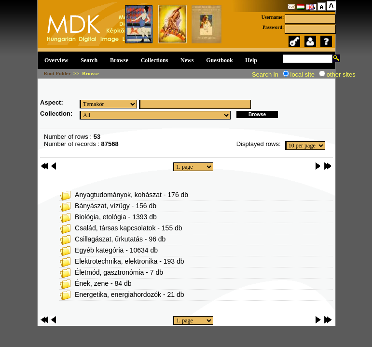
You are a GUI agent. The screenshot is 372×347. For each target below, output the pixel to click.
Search (89, 60)
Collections (154, 60)
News (186, 60)
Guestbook (219, 60)
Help (251, 60)
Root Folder (56, 73)
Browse (119, 60)
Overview (56, 60)
